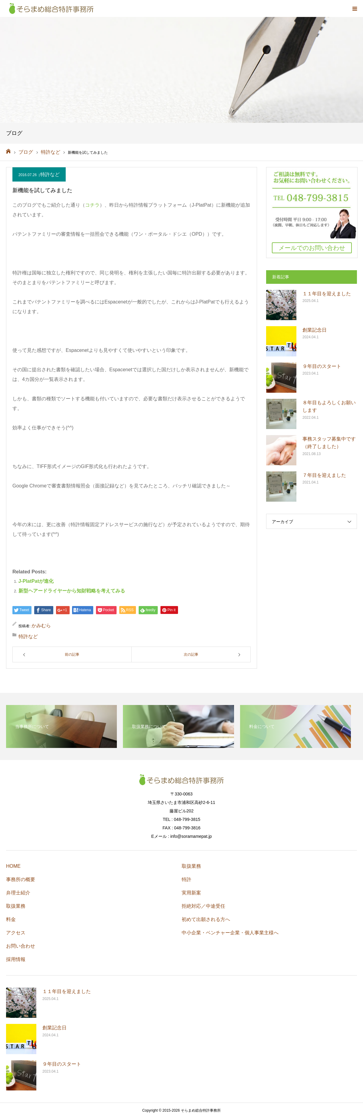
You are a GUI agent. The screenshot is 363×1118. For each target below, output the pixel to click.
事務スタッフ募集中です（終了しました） (329, 442)
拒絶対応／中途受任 (203, 906)
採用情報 (15, 959)
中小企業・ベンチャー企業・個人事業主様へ (230, 932)
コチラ (92, 205)
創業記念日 (314, 330)
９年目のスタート (321, 366)
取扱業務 (15, 906)
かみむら (41, 625)
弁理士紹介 (18, 892)
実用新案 (191, 892)
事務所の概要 (20, 879)
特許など (50, 174)
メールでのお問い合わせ (312, 247)
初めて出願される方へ (206, 919)
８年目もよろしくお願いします (329, 406)
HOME (13, 866)
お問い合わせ (20, 946)
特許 (186, 879)
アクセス (15, 932)
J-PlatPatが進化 (36, 581)
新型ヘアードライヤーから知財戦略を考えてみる (71, 590)
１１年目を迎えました (326, 293)
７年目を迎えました (324, 475)
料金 (11, 919)
